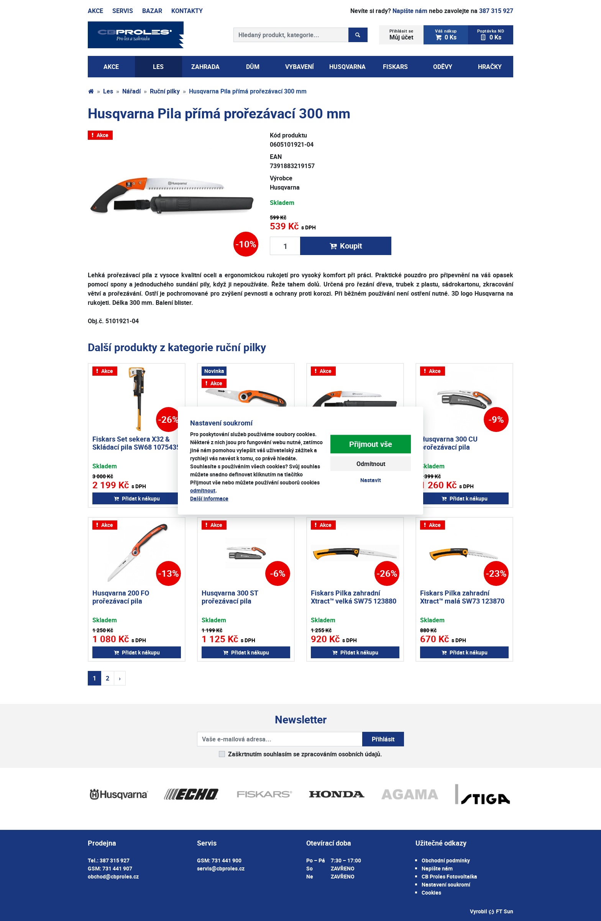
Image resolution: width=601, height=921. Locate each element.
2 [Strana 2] (107, 678)
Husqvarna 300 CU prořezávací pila (449, 443)
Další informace (209, 498)
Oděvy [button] (442, 66)
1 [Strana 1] (94, 678)
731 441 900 (226, 860)
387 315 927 (496, 11)
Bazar (152, 11)
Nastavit (370, 480)
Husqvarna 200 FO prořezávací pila (120, 597)
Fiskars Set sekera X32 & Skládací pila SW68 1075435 (136, 443)
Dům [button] (252, 66)
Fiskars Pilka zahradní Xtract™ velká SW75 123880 (353, 597)
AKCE (111, 66)
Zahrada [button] (205, 66)
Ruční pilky (165, 91)
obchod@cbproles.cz (113, 876)
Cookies (431, 892)
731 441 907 (117, 868)
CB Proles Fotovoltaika (449, 876)
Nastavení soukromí (446, 884)
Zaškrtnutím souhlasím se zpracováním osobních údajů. (305, 754)
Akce (95, 11)
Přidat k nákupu (136, 498)
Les (108, 91)
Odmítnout (370, 464)
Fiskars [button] (395, 66)
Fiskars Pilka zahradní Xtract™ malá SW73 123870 (462, 597)
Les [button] (158, 66)
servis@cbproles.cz (221, 868)
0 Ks (446, 34)
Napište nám (409, 11)
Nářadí (131, 91)
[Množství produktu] (285, 246)
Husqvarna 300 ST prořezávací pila (230, 597)
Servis (122, 11)
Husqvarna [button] (347, 66)
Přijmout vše (370, 444)
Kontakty (187, 11)
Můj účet (401, 34)
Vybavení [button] (299, 66)
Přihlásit (383, 739)
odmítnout (202, 490)
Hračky (490, 66)
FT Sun (500, 911)
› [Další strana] (120, 678)
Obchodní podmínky (446, 860)
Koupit (345, 245)
